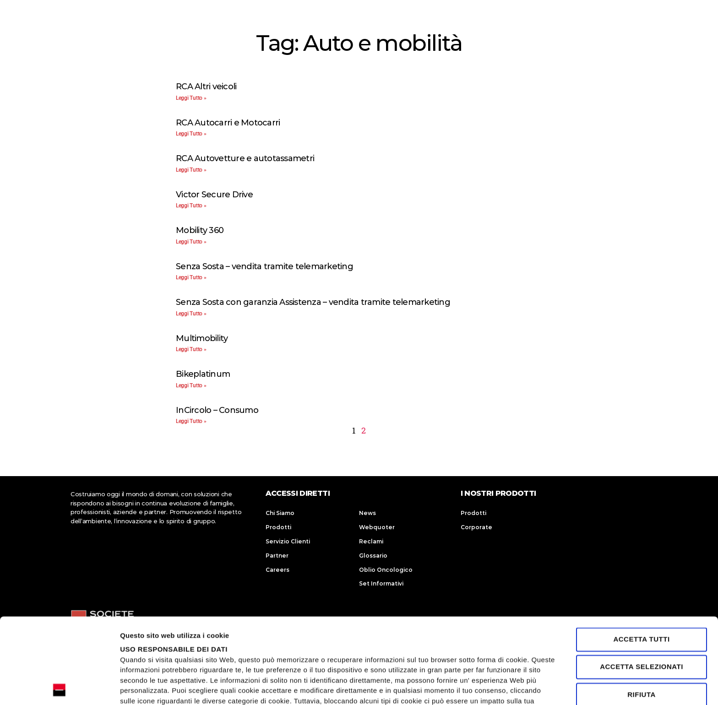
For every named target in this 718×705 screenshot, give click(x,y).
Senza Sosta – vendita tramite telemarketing (264, 266)
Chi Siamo (280, 513)
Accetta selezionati (641, 582)
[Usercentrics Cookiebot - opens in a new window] (59, 687)
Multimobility (202, 338)
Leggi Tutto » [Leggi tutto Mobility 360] (191, 242)
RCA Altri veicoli (206, 86)
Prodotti (278, 527)
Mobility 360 (199, 230)
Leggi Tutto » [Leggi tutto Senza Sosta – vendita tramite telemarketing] (191, 277)
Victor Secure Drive (214, 195)
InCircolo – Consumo (217, 410)
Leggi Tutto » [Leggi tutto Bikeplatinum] (191, 385)
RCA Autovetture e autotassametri (245, 158)
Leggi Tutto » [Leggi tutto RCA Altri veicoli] (191, 98)
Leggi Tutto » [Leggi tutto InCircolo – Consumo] (191, 421)
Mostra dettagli (144, 687)
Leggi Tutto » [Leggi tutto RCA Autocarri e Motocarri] (191, 133)
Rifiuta (641, 609)
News (367, 513)
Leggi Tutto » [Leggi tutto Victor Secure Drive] (191, 205)
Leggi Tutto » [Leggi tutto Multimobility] (191, 349)
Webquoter (377, 527)
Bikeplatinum (203, 374)
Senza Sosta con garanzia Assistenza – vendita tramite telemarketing (313, 302)
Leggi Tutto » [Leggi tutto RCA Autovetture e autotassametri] (191, 170)
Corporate (476, 527)
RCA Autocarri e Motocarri (228, 123)
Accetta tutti (641, 554)
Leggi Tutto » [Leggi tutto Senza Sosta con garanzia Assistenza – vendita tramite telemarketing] (191, 313)
